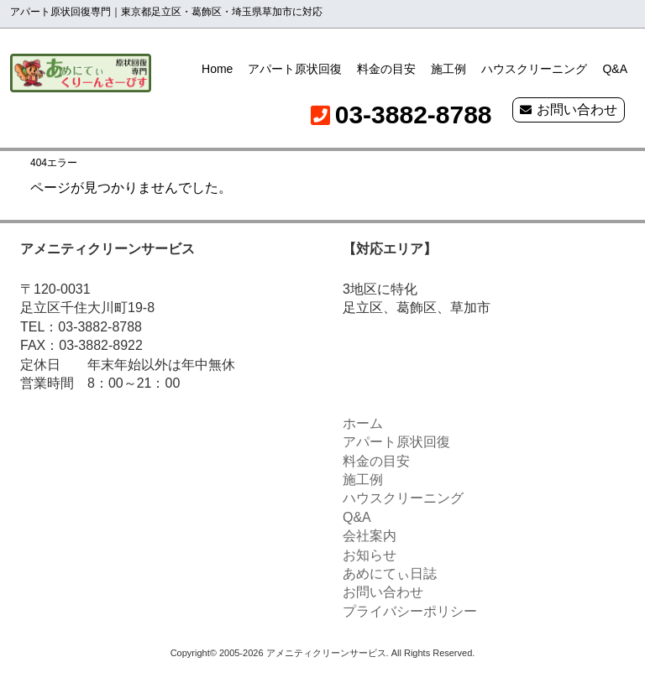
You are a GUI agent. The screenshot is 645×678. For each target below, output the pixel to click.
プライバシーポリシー (410, 611)
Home (217, 69)
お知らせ (369, 555)
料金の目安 (386, 69)
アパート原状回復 (295, 69)
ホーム (363, 423)
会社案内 (369, 536)
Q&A (614, 69)
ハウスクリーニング (534, 69)
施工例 (448, 69)
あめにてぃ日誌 (390, 573)
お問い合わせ (577, 109)
